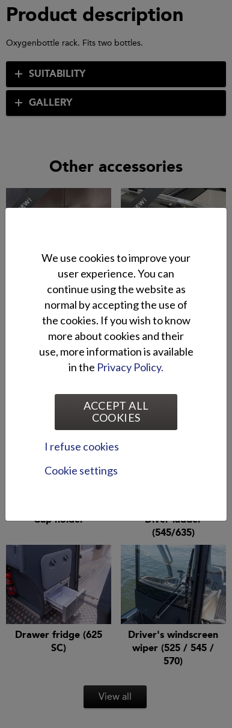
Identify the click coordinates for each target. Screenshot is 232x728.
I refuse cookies (81, 446)
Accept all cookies (116, 411)
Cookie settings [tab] (81, 470)
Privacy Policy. (130, 367)
